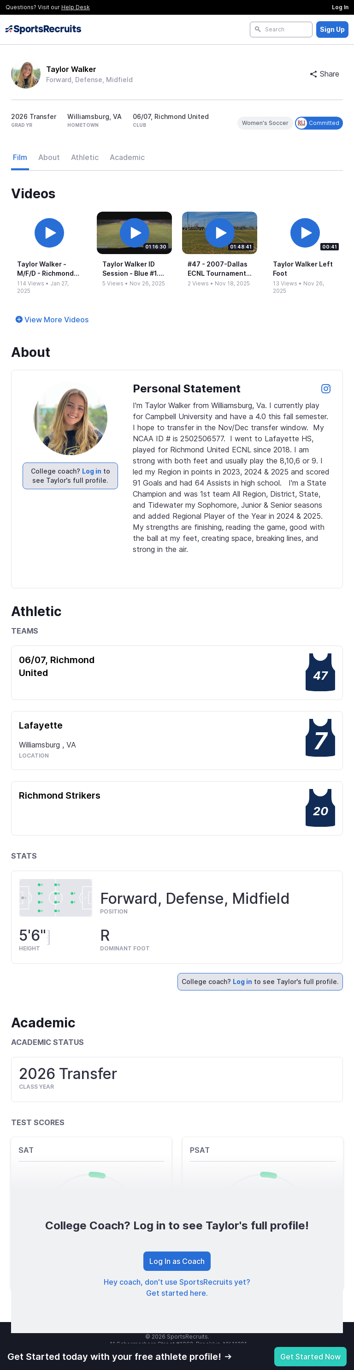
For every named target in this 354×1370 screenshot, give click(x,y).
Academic (127, 157)
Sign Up (332, 29)
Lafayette (41, 725)
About (49, 157)
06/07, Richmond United (56, 666)
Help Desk (75, 7)
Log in (91, 471)
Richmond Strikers (59, 795)
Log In (340, 7)
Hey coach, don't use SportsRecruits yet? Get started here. (177, 1287)
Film (20, 157)
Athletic (85, 157)
